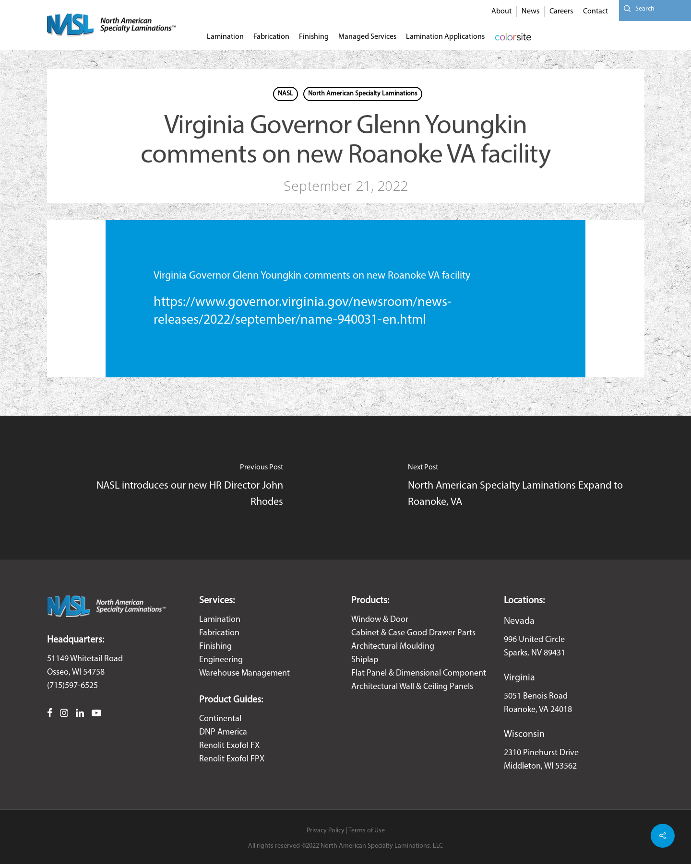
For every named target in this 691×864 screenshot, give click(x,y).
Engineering (221, 660)
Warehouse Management (244, 673)
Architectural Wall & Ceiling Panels (412, 686)
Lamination (219, 619)
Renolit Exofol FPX (231, 759)
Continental (220, 719)
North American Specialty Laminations (362, 93)
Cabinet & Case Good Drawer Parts (413, 633)
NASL (285, 93)
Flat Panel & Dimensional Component (418, 673)
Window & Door (379, 619)
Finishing (215, 646)
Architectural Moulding (392, 646)
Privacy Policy (326, 830)
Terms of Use (366, 830)
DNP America (223, 732)
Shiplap (364, 660)
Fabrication (219, 633)
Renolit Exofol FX (229, 745)
